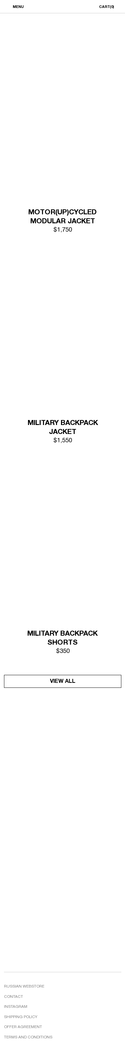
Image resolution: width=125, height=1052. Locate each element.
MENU (18, 7)
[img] (62, 123)
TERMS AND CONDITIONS (28, 1037)
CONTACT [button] (13, 997)
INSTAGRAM (15, 1006)
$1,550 (62, 441)
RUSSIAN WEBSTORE (24, 986)
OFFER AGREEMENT (23, 1027)
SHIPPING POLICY (20, 1017)
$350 (63, 651)
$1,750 (62, 230)
